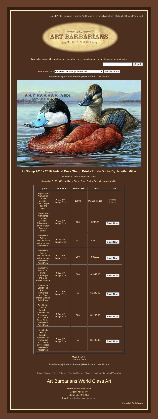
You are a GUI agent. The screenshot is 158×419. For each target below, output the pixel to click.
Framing (90, 16)
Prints (59, 16)
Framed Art (79, 16)
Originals (68, 16)
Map (129, 16)
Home (52, 16)
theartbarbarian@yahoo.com (82, 398)
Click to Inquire (112, 200)
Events (99, 16)
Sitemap (47, 373)
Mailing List (120, 16)
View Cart (138, 16)
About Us (108, 16)
